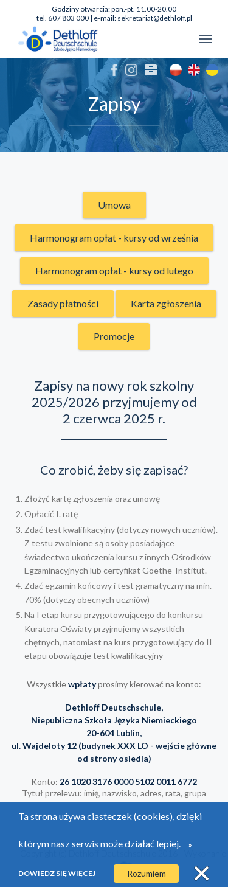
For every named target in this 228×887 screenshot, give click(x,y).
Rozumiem (146, 873)
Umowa (114, 204)
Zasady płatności (62, 303)
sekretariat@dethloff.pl (154, 18)
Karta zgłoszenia (166, 303)
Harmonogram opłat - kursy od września (114, 237)
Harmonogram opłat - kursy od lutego (114, 270)
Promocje (114, 336)
